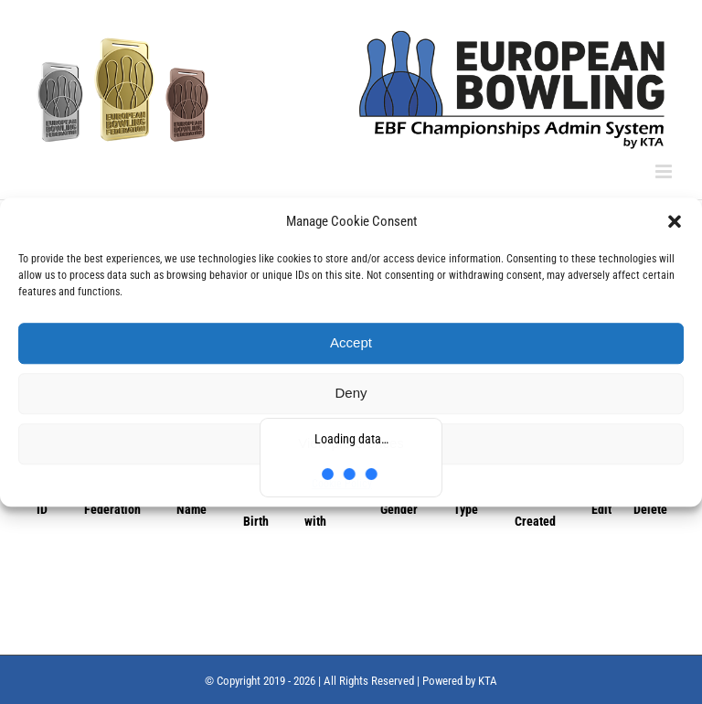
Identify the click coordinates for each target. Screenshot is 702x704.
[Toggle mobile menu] (665, 171)
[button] (674, 222)
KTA (487, 681)
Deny (351, 392)
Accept (351, 342)
